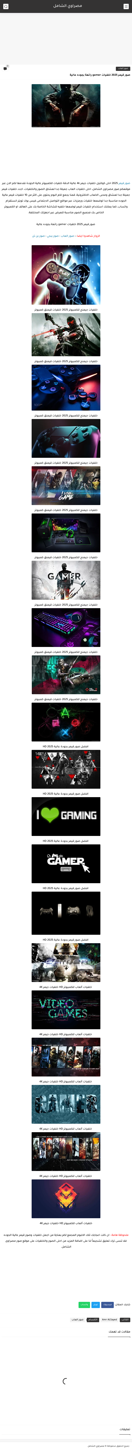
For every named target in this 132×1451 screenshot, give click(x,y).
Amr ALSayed (109, 1320)
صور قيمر (124, 183)
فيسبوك (107, 1305)
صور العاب (123, 69)
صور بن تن (38, 236)
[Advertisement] (66, 38)
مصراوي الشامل (67, 6)
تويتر (96, 1305)
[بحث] (5, 6)
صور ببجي (53, 236)
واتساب (84, 1305)
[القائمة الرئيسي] (126, 6)
